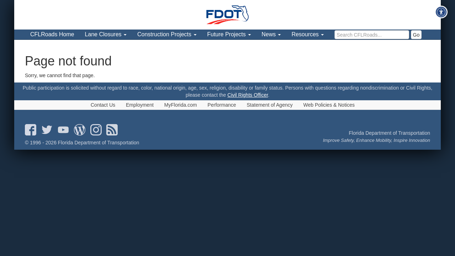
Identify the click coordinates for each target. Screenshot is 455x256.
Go (416, 35)
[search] (371, 34)
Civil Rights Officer (248, 95)
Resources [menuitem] (307, 34)
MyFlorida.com (180, 105)
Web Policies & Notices (328, 105)
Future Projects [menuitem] (229, 34)
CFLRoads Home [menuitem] (52, 34)
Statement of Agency (270, 105)
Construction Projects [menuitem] (167, 34)
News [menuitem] (271, 34)
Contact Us (103, 105)
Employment (140, 105)
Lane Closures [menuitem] (106, 34)
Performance (222, 105)
